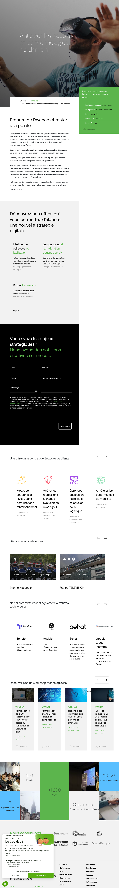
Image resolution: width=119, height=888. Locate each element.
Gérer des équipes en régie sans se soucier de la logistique (76, 501)
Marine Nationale (21, 587)
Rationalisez (91, 882)
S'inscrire (23, 747)
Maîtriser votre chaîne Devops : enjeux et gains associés (49, 715)
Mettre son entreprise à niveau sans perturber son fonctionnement (27, 499)
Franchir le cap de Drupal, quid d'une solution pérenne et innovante (75, 716)
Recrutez (90, 871)
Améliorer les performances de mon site (105, 494)
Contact (63, 864)
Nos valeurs (65, 878)
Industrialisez (92, 878)
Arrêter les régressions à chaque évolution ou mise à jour (51, 499)
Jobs (62, 885)
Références (65, 868)
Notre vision (65, 881)
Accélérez (90, 864)
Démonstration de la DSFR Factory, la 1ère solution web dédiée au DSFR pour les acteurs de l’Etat (22, 721)
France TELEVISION (72, 587)
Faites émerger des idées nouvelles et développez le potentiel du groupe (24, 261)
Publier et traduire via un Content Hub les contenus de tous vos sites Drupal (101, 718)
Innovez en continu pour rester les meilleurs (23, 292)
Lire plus (15, 310)
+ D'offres (91, 129)
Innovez (34, 101)
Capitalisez (91, 868)
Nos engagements (66, 872)
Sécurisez (90, 885)
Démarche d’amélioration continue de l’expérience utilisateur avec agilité (53, 261)
